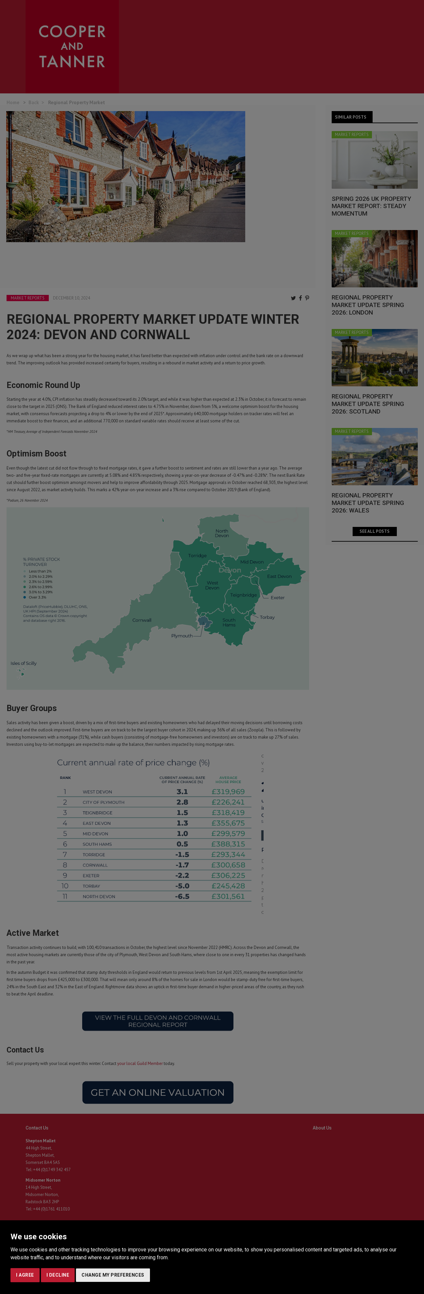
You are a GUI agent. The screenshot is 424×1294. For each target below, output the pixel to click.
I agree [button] (25, 1275)
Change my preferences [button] (113, 1275)
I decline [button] (57, 1275)
